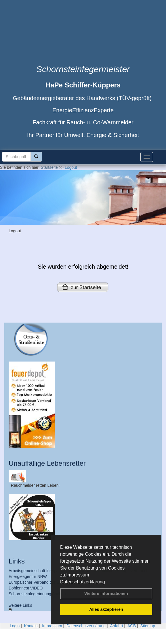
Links (17, 561)
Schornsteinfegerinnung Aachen (37, 593)
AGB (131, 626)
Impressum (77, 574)
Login (15, 626)
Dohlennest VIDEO (26, 588)
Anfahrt (116, 626)
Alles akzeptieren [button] (106, 609)
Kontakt (31, 626)
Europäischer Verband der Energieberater (46, 582)
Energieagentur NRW (28, 576)
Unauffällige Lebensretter (47, 463)
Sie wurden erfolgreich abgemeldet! (83, 266)
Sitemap (147, 626)
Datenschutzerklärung (82, 581)
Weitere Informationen (106, 593)
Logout (71, 167)
